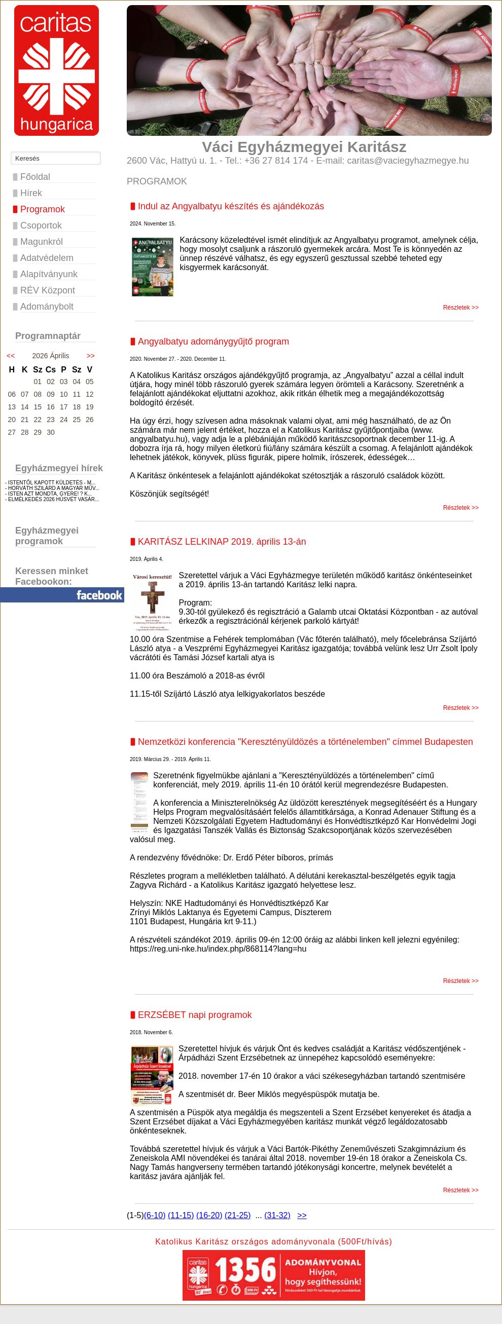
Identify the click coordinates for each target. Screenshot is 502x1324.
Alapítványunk (49, 274)
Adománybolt (47, 306)
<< (11, 356)
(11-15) (181, 1215)
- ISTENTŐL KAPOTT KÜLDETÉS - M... (50, 482)
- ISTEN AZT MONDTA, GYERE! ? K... (48, 494)
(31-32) (277, 1215)
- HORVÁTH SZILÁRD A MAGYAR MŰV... (52, 488)
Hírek (31, 193)
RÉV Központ (47, 290)
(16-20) (209, 1215)
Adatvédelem (47, 258)
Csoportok (41, 225)
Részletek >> (461, 307)
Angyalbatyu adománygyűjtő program (213, 341)
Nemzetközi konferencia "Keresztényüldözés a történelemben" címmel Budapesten (305, 742)
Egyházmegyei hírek (59, 468)
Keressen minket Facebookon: (51, 576)
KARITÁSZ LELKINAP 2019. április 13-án (222, 542)
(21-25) (238, 1215)
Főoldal (35, 177)
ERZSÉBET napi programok (195, 1015)
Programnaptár (48, 336)
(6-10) (155, 1215)
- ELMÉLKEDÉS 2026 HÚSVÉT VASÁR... (52, 499)
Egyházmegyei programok (47, 535)
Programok (42, 209)
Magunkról (41, 242)
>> (91, 356)
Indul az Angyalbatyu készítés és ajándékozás (231, 206)
